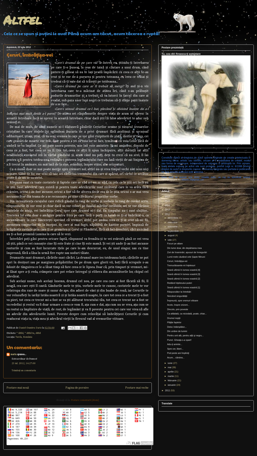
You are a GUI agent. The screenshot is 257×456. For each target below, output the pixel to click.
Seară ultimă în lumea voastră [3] (183, 274)
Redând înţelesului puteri (179, 283)
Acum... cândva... (175, 357)
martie (171, 376)
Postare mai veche (136, 387)
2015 (168, 201)
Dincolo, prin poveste (177, 309)
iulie (170, 240)
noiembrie (173, 222)
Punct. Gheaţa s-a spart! (179, 340)
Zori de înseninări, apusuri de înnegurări (187, 252)
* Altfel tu (29, 333)
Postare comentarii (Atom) (85, 400)
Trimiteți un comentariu (24, 370)
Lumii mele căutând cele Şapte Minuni (186, 257)
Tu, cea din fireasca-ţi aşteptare (181, 53)
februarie (172, 380)
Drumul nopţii (173, 318)
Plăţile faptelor (174, 322)
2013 (168, 209)
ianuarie (172, 385)
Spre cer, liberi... (175, 349)
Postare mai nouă (18, 387)
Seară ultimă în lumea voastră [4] (183, 270)
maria (14, 354)
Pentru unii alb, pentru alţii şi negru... (185, 335)
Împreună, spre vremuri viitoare (182, 300)
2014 (168, 205)
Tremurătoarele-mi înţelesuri (181, 265)
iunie (170, 363)
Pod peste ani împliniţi (178, 353)
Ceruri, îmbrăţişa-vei (177, 261)
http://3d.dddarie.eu (171, 179)
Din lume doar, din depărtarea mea (184, 248)
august (171, 235)
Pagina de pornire (77, 387)
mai (170, 367)
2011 (168, 390)
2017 (168, 196)
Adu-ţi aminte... (174, 344)
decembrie (173, 218)
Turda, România (24, 337)
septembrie (173, 231)
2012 (168, 214)
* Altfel (20, 333)
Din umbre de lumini (177, 331)
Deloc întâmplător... (176, 327)
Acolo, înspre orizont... (178, 305)
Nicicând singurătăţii (177, 296)
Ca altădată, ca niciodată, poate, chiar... (186, 313)
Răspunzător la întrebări (179, 292)
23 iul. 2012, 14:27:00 (23, 363)
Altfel (22, 19)
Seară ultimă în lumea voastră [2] (183, 278)
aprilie (171, 371)
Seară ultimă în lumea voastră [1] (183, 287)
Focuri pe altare (175, 243)
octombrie (173, 226)
